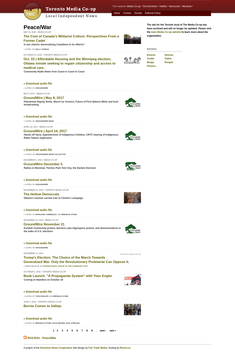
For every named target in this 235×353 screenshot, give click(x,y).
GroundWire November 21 (44, 224)
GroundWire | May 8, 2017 (44, 98)
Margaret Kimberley (46, 214)
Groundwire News (44, 121)
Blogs (150, 62)
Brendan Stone (69, 214)
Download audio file (39, 83)
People (169, 62)
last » (113, 330)
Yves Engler (41, 296)
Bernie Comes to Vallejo (42, 306)
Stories (169, 54)
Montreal (187, 6)
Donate (138, 13)
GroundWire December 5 (43, 164)
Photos (151, 66)
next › (103, 330)
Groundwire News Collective (50, 154)
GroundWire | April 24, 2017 (45, 131)
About (117, 13)
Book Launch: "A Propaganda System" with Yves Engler (68, 276)
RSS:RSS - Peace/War (40, 338)
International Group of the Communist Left (65, 266)
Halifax (163, 6)
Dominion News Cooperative (56, 347)
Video (168, 58)
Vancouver (174, 6)
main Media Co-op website (166, 32)
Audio (150, 58)
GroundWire (41, 88)
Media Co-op (134, 6)
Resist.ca (125, 347)
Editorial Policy (153, 13)
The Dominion (150, 6)
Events (151, 54)
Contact (127, 13)
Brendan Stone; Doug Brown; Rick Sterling (57, 323)
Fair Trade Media (97, 347)
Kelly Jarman (42, 49)
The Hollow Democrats (41, 194)
